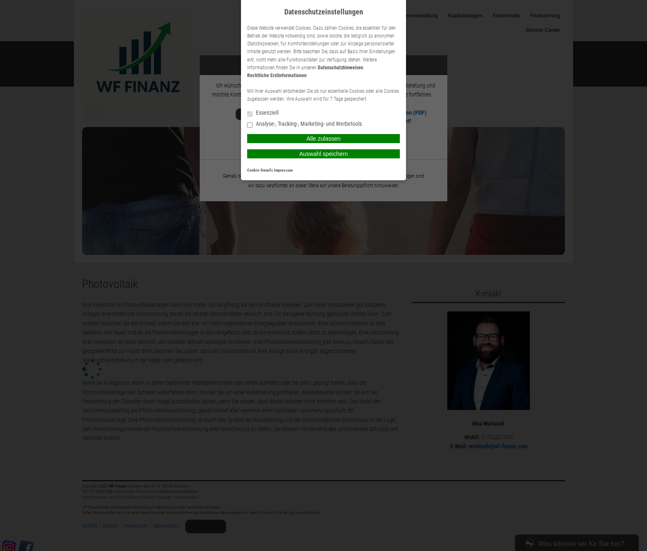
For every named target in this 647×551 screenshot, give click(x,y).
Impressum (283, 170)
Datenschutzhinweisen (340, 68)
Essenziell (263, 113)
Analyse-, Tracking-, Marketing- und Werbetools (304, 124)
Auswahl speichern (323, 154)
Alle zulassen (324, 138)
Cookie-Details (260, 170)
